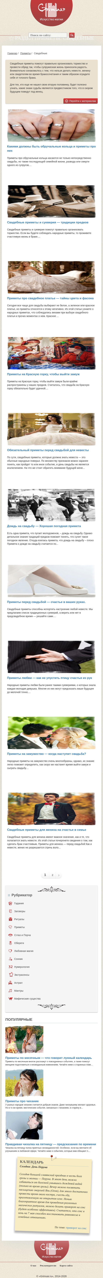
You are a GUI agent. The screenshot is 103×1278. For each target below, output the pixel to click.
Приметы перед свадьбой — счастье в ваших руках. (46, 602)
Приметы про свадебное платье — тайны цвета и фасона (50, 298)
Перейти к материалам (82, 101)
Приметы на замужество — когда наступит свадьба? (46, 754)
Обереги (16, 943)
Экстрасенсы (19, 974)
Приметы (25, 53)
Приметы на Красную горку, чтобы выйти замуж (43, 374)
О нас (33, 1265)
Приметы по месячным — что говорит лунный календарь (48, 1058)
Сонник (16, 959)
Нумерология (19, 967)
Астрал (16, 982)
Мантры (16, 990)
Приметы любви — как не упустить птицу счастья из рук (49, 678)
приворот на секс (76, 1228)
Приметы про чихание (22, 1101)
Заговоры (17, 911)
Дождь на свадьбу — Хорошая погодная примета (44, 526)
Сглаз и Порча (19, 935)
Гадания (16, 903)
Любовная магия (21, 951)
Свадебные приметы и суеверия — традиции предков (47, 222)
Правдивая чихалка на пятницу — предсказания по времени (50, 1144)
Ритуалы (16, 919)
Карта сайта (66, 1265)
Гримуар (12, 53)
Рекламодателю (48, 1265)
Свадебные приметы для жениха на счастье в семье (46, 829)
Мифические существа (24, 998)
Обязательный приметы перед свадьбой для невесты (48, 450)
